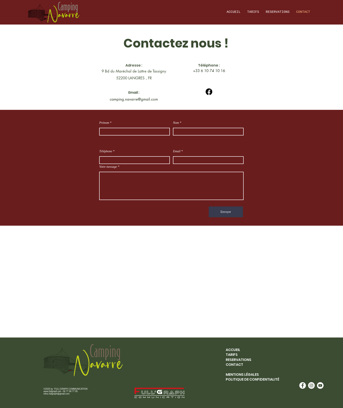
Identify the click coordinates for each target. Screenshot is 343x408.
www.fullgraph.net (52, 391)
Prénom (104, 122)
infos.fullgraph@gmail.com (57, 394)
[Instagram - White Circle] (311, 385)
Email (176, 151)
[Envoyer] (226, 211)
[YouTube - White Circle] (320, 385)
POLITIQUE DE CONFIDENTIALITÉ (252, 379)
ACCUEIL (233, 349)
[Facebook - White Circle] (302, 385)
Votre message (108, 166)
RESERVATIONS (238, 359)
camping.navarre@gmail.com (134, 99)
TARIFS (232, 354)
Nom (176, 122)
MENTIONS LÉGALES (242, 374)
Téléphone (105, 151)
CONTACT (234, 364)
